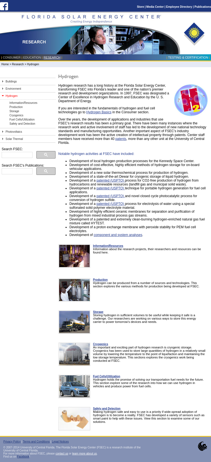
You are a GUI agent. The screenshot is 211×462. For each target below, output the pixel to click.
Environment (13, 88)
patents (120, 139)
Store (140, 6)
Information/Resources (23, 102)
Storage (14, 111)
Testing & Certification (188, 57)
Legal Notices (60, 441)
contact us (62, 453)
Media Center (155, 6)
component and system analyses (118, 235)
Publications (203, 6)
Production (16, 107)
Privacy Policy (12, 441)
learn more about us (84, 453)
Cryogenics (16, 115)
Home (5, 64)
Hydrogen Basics (99, 112)
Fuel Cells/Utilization (22, 119)
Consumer (12, 57)
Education (32, 57)
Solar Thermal (14, 138)
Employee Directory (179, 6)
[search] (16, 155)
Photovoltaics (14, 131)
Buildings (11, 81)
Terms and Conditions (36, 441)
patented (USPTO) (110, 180)
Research (52, 57)
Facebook (23, 456)
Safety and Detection (22, 123)
